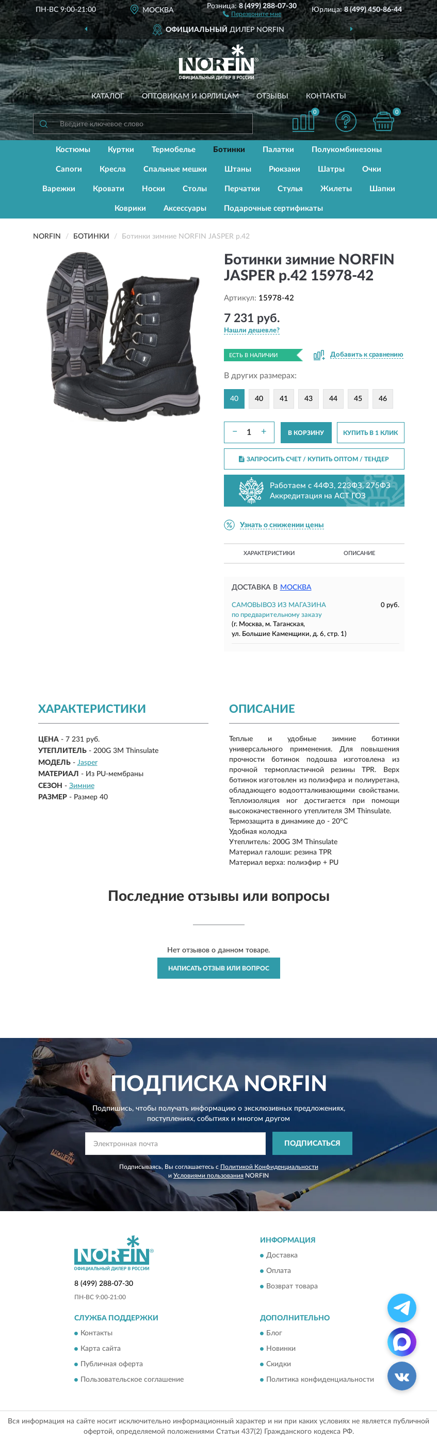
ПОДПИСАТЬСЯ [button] (312, 1143)
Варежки (58, 189)
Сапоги (69, 169)
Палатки (278, 150)
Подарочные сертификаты (273, 208)
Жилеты (336, 189)
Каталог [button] (107, 96)
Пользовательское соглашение (132, 1379)
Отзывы (272, 96)
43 (308, 399)
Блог (274, 1333)
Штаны (237, 169)
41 (284, 399)
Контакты (326, 96)
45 (358, 399)
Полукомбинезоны (347, 150)
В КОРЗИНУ (306, 433)
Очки (371, 169)
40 (259, 399)
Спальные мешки (175, 169)
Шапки (382, 189)
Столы (195, 189)
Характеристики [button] (269, 553)
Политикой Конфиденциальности (269, 1167)
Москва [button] (296, 587)
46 (383, 399)
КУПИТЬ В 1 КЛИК (370, 433)
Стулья (290, 189)
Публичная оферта (111, 1364)
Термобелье (174, 150)
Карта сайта (100, 1348)
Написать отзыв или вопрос (218, 968)
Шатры (331, 169)
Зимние (81, 786)
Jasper (87, 762)
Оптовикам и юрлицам (190, 96)
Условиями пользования (208, 1175)
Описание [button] (359, 553)
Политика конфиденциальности (320, 1379)
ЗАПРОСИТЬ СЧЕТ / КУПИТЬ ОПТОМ (314, 459)
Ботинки (229, 150)
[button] (252, 13)
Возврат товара (292, 1286)
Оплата (278, 1271)
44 (333, 399)
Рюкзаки (284, 169)
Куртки (121, 150)
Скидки (278, 1364)
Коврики (130, 208)
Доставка (282, 1255)
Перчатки (242, 189)
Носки (153, 189)
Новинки (281, 1348)
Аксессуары (185, 208)
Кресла (113, 169)
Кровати (108, 189)
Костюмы (73, 150)
